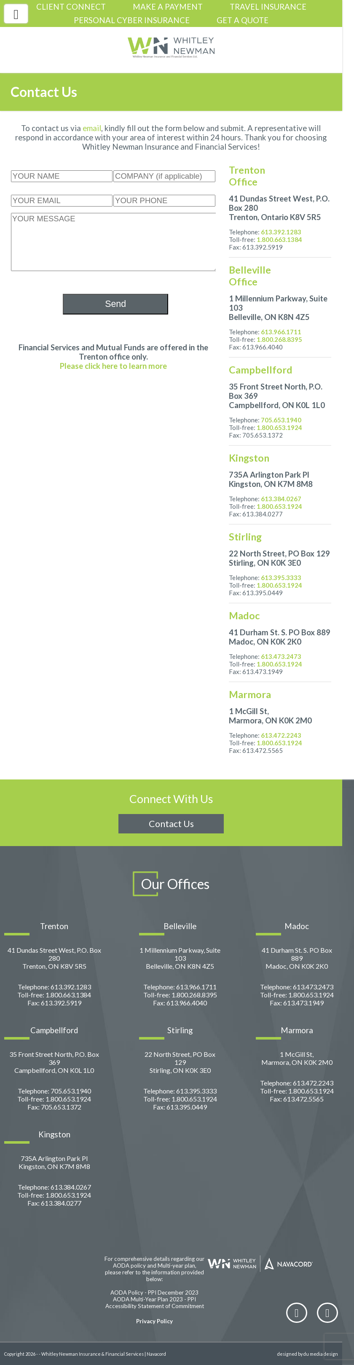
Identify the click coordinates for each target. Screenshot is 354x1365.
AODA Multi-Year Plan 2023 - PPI (154, 1299)
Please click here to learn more (113, 366)
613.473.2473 (281, 656)
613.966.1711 (281, 332)
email (92, 128)
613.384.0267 (281, 498)
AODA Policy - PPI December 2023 (154, 1292)
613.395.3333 (281, 577)
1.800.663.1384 (279, 239)
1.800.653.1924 (279, 427)
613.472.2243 (281, 735)
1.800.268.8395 (279, 339)
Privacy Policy (154, 1321)
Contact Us (171, 823)
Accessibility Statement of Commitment (154, 1306)
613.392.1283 (281, 232)
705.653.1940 (281, 420)
